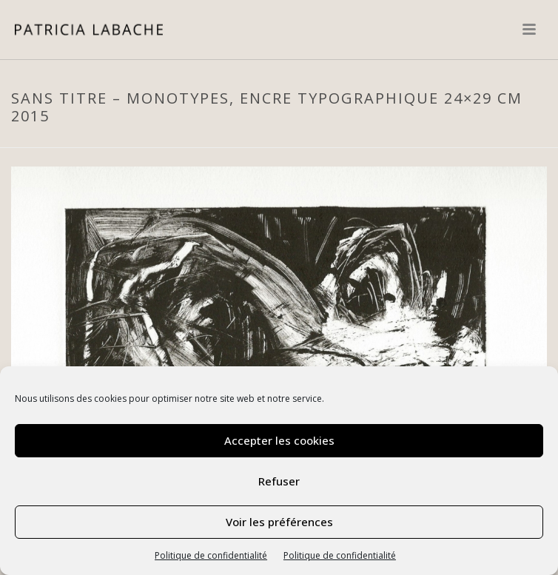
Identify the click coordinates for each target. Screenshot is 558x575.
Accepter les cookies (279, 440)
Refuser (279, 481)
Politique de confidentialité (211, 555)
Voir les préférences (279, 521)
